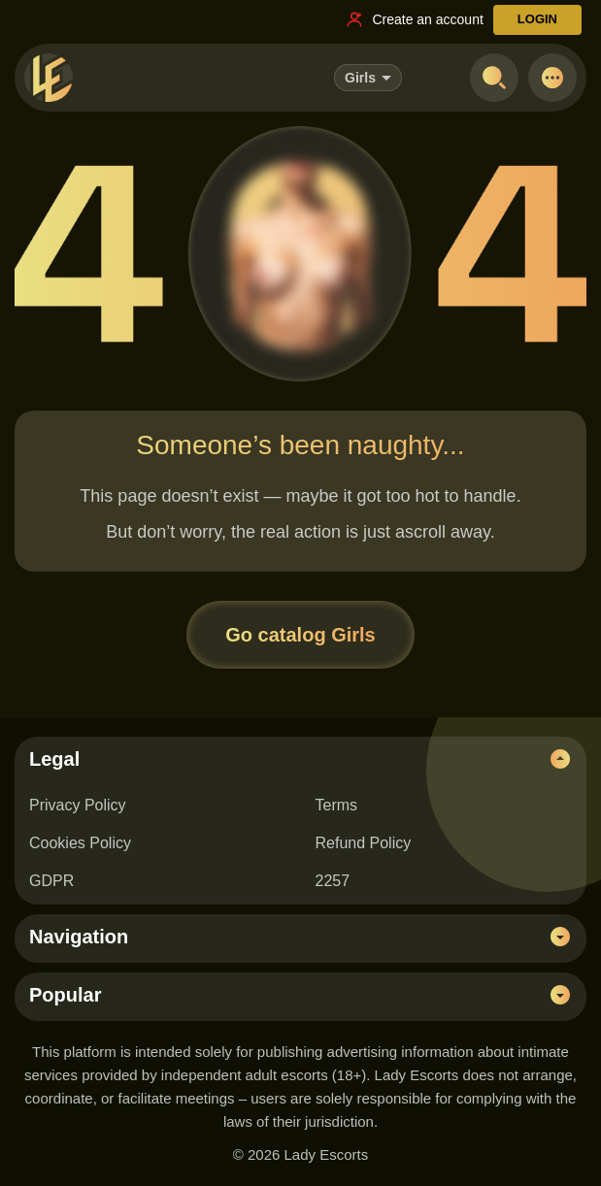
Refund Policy (364, 843)
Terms (337, 805)
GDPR (51, 881)
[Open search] (494, 77)
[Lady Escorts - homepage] (48, 77)
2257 (333, 881)
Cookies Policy (80, 843)
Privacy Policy (77, 805)
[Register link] (414, 19)
